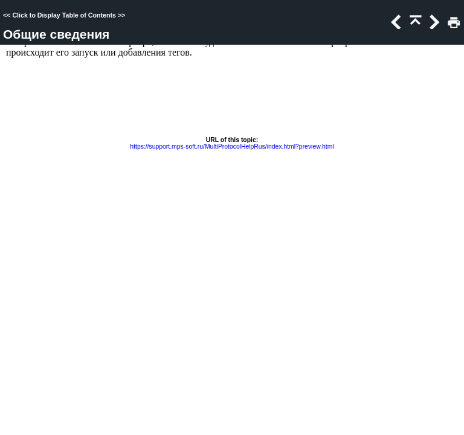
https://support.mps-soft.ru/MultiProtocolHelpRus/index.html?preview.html (232, 146)
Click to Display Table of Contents (64, 15)
